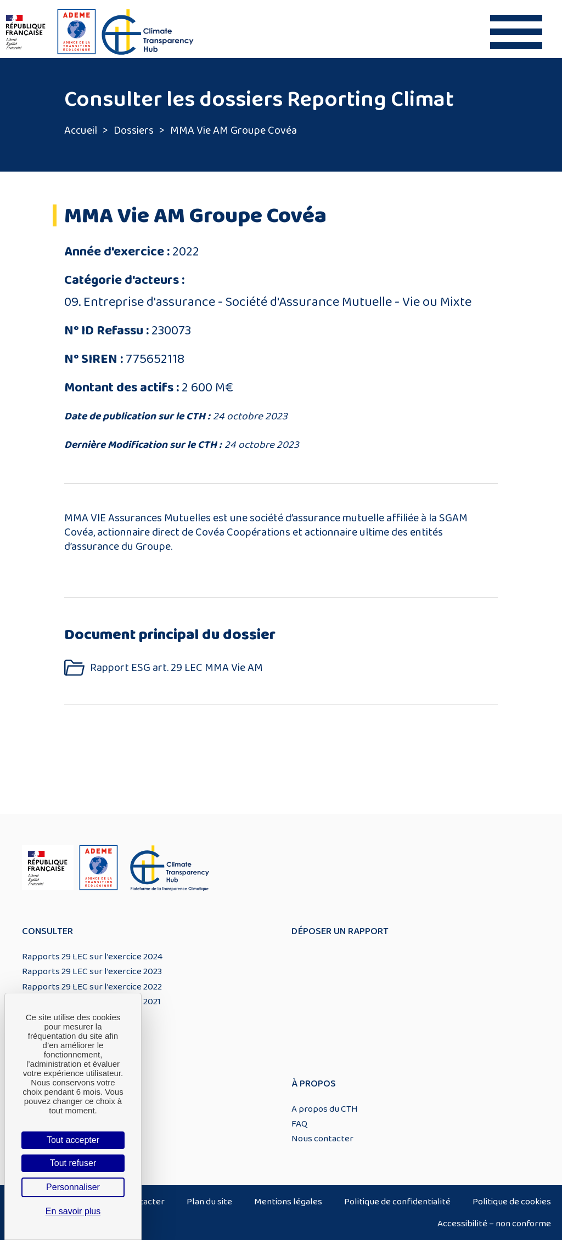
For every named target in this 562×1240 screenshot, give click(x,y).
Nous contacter (322, 1138)
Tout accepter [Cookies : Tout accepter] (73, 1140)
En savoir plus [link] (73, 1211)
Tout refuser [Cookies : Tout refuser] (73, 1163)
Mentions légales (288, 1201)
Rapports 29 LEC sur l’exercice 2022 (92, 987)
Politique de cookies (512, 1201)
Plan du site (209, 1201)
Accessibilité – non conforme (494, 1223)
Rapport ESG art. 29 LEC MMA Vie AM (176, 668)
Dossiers (134, 130)
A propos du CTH (324, 1109)
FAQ (299, 1124)
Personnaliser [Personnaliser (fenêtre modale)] (73, 1187)
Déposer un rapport (340, 931)
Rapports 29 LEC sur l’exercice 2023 (92, 971)
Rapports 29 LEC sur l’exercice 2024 (92, 956)
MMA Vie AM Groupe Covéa (233, 130)
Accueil (80, 130)
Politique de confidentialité (397, 1201)
